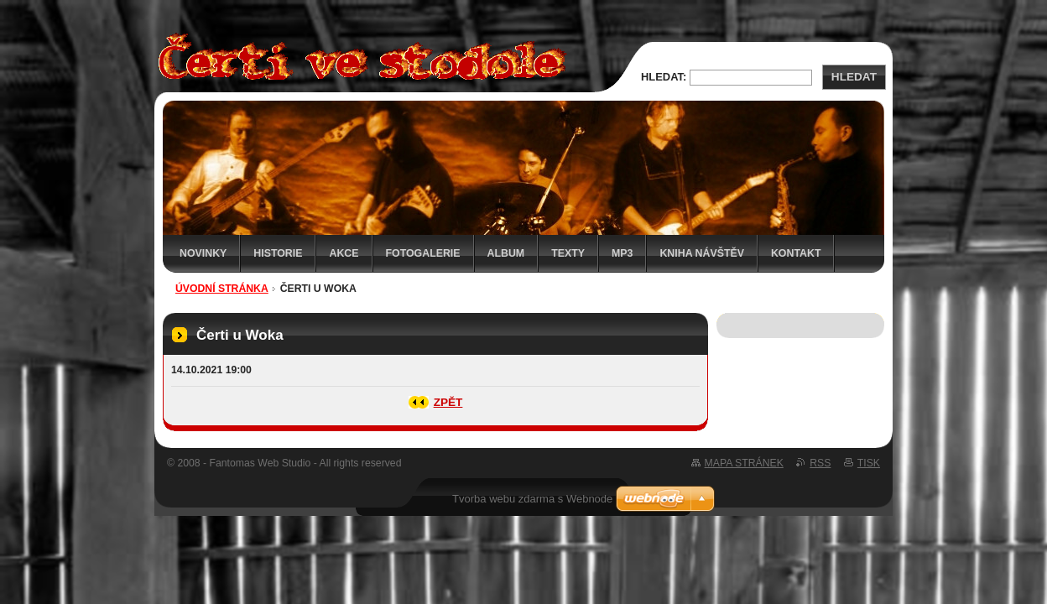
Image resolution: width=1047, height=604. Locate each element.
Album (506, 253)
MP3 (622, 253)
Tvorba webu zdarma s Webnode (532, 498)
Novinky (203, 253)
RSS (820, 463)
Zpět (448, 402)
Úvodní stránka (221, 288)
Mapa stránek (744, 463)
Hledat (854, 76)
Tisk (868, 463)
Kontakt (796, 253)
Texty (568, 253)
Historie (277, 253)
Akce (343, 253)
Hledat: (663, 76)
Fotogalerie (423, 253)
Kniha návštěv (701, 253)
